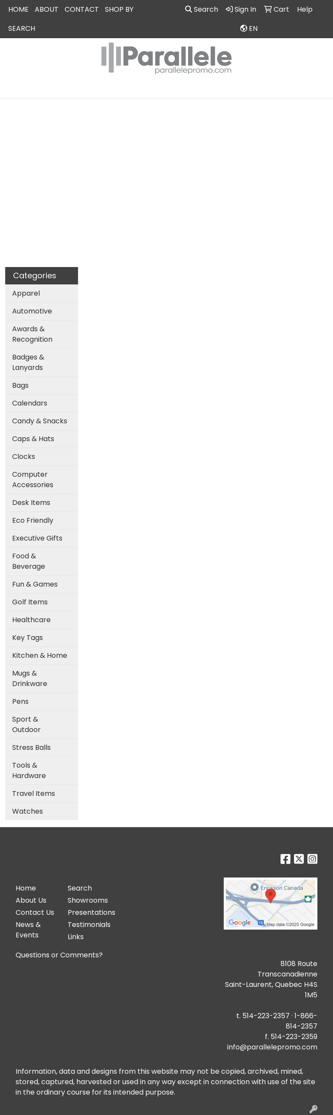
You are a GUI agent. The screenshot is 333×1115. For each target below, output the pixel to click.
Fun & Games (35, 584)
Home (26, 888)
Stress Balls (31, 747)
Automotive (32, 311)
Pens (20, 701)
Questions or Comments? (59, 955)
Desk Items (31, 503)
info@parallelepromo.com (272, 1047)
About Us (31, 900)
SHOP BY (119, 9)
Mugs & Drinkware (29, 678)
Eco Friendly (32, 520)
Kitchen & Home (39, 655)
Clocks (23, 457)
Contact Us (35, 912)
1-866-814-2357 (301, 1021)
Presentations (88, 912)
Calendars (29, 403)
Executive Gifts (37, 538)
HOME (18, 9)
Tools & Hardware (29, 770)
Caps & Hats (33, 439)
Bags (20, 385)
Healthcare (31, 620)
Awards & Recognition (32, 334)
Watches (27, 811)
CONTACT (82, 9)
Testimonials (88, 925)
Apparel (26, 293)
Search (201, 9)
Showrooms (88, 900)
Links (76, 937)
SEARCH (21, 28)
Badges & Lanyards (28, 362)
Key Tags (27, 638)
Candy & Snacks (39, 421)
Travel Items (33, 793)
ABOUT (47, 9)
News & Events (28, 930)
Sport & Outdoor (26, 724)
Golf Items (30, 602)
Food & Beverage (28, 561)
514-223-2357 (266, 1016)
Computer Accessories (32, 479)
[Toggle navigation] (13, 88)
